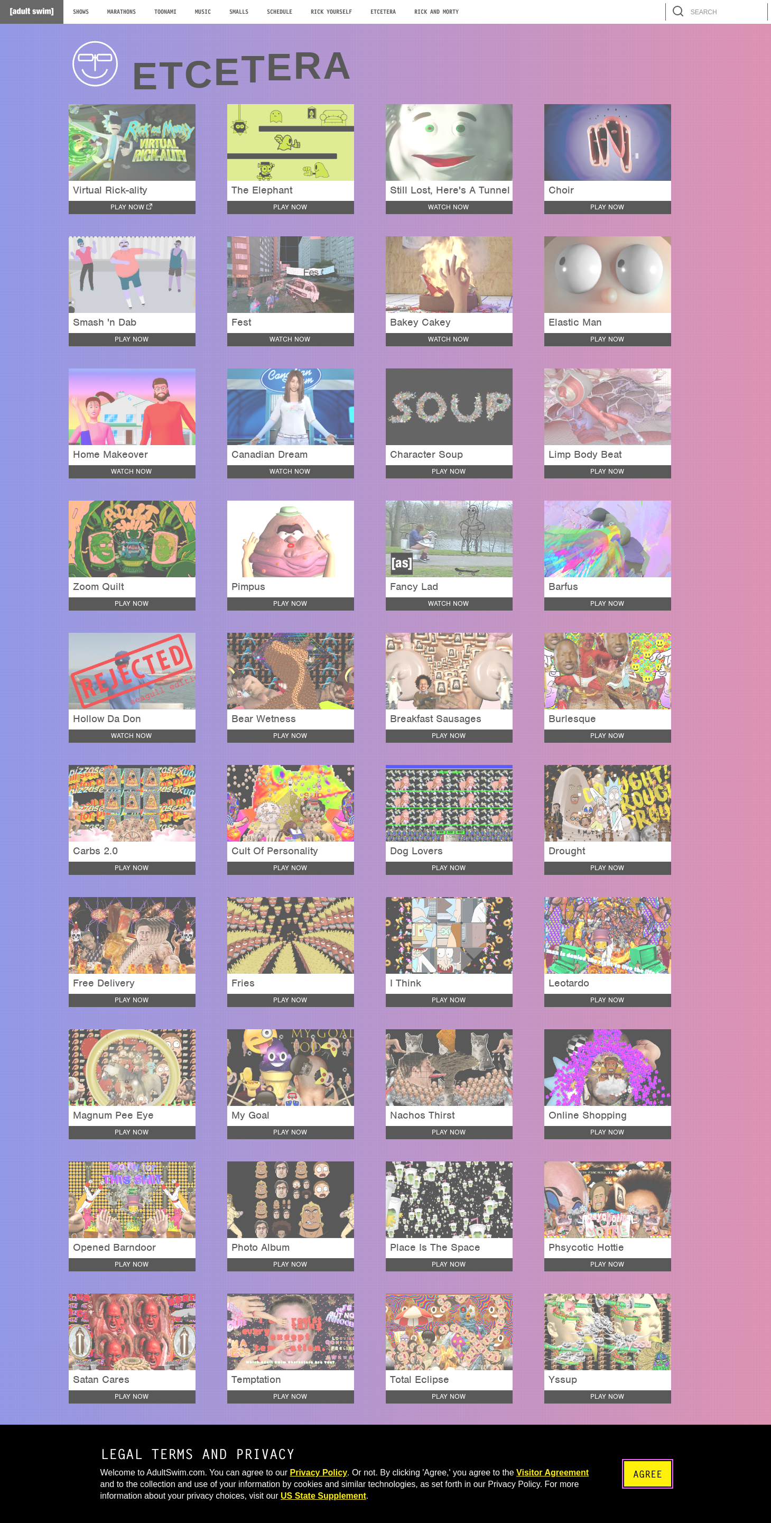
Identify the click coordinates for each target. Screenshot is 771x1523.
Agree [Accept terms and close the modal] (646, 1474)
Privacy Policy (319, 1472)
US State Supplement (387, 1495)
